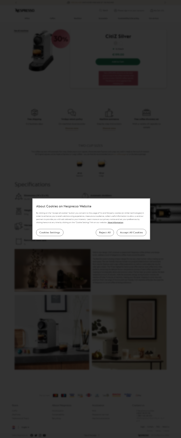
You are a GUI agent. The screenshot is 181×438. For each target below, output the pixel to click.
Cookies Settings (49, 232)
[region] (91, 219)
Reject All (105, 232)
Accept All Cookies (131, 232)
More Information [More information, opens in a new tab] (115, 222)
